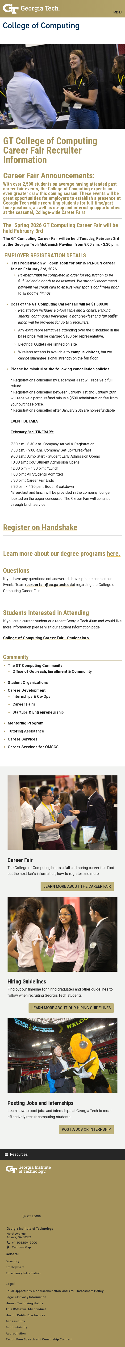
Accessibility (15, 1321)
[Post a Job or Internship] (62, 1021)
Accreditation (16, 1333)
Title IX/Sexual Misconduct (26, 1309)
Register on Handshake (40, 527)
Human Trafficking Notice (24, 1303)
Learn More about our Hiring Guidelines (71, 1008)
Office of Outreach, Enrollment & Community (52, 671)
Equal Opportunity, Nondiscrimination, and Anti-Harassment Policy (55, 1291)
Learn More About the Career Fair (77, 886)
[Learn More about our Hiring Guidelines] (62, 900)
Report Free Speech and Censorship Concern (39, 1339)
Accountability (16, 1327)
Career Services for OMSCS (33, 747)
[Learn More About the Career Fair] (62, 778)
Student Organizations (28, 682)
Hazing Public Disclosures (25, 1315)
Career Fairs (23, 704)
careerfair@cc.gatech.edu (50, 584)
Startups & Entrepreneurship (38, 712)
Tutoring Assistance (26, 731)
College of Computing (41, 25)
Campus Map (21, 1247)
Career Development (27, 690)
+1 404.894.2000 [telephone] (24, 1242)
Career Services (23, 739)
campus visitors (85, 352)
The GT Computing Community (35, 665)
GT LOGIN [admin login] (34, 1216)
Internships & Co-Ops (31, 696)
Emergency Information (23, 1273)
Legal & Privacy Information (26, 1297)
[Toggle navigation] (117, 7)
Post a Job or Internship (86, 1129)
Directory (12, 1261)
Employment (15, 1267)
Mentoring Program (25, 723)
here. (114, 553)
